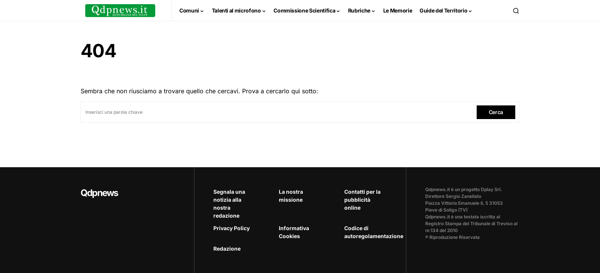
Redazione (227, 248)
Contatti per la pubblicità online (362, 199)
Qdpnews (99, 192)
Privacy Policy (231, 228)
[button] (516, 10)
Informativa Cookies (294, 232)
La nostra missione (291, 195)
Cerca (496, 112)
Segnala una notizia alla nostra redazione (229, 203)
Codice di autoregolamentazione (365, 232)
